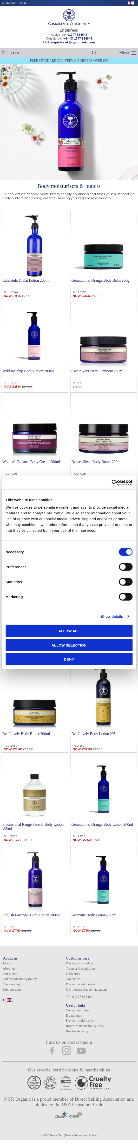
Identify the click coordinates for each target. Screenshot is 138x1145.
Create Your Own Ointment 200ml (98, 371)
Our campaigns (13, 984)
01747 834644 (77, 34)
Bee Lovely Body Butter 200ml (26, 734)
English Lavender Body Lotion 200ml (31, 915)
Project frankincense (80, 1020)
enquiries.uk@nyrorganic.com (73, 42)
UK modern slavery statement (86, 989)
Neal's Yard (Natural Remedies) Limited (73, 1135)
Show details (112, 616)
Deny (69, 659)
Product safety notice (80, 984)
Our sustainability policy (20, 979)
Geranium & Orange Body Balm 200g (100, 280)
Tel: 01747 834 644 (79, 997)
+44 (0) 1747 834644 (77, 38)
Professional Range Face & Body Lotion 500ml (33, 826)
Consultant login (14, 3)
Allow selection (69, 645)
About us (9, 968)
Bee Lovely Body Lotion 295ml (96, 734)
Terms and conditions (80, 968)
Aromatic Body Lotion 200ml (94, 915)
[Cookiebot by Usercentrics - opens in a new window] (111, 483)
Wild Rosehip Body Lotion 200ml (28, 371)
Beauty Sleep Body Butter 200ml (97, 462)
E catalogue (74, 1015)
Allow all (69, 631)
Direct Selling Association (101, 1099)
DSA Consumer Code (82, 1104)
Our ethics (10, 974)
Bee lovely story (77, 1031)
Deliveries (73, 974)
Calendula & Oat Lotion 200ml (26, 280)
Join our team (12, 989)
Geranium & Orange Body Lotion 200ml (102, 824)
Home (7, 963)
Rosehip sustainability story (85, 1026)
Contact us (10, 52)
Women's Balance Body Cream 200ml (31, 462)
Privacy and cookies (80, 963)
